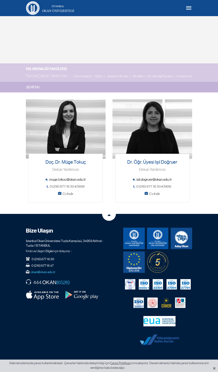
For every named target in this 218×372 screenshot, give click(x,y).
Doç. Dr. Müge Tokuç (65, 162)
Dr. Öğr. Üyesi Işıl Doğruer (152, 162)
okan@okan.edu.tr (43, 272)
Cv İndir (68, 194)
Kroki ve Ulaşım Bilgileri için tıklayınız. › (49, 251)
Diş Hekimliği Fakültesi (46, 69)
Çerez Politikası (120, 363)
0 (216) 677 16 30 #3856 (67, 186)
